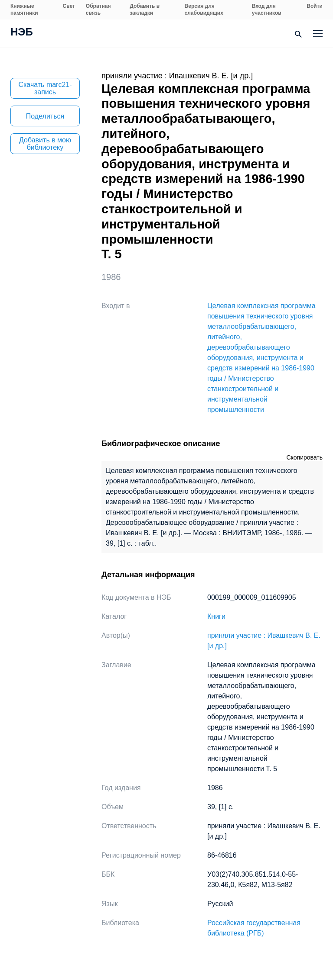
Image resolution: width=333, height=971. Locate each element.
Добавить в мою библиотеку (45, 143)
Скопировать (304, 457)
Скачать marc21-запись (45, 88)
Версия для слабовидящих (204, 9)
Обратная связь (98, 9)
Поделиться (45, 116)
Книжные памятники (24, 9)
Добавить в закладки (145, 9)
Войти (315, 6)
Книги (216, 616)
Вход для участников (266, 9)
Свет (69, 6)
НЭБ (21, 33)
